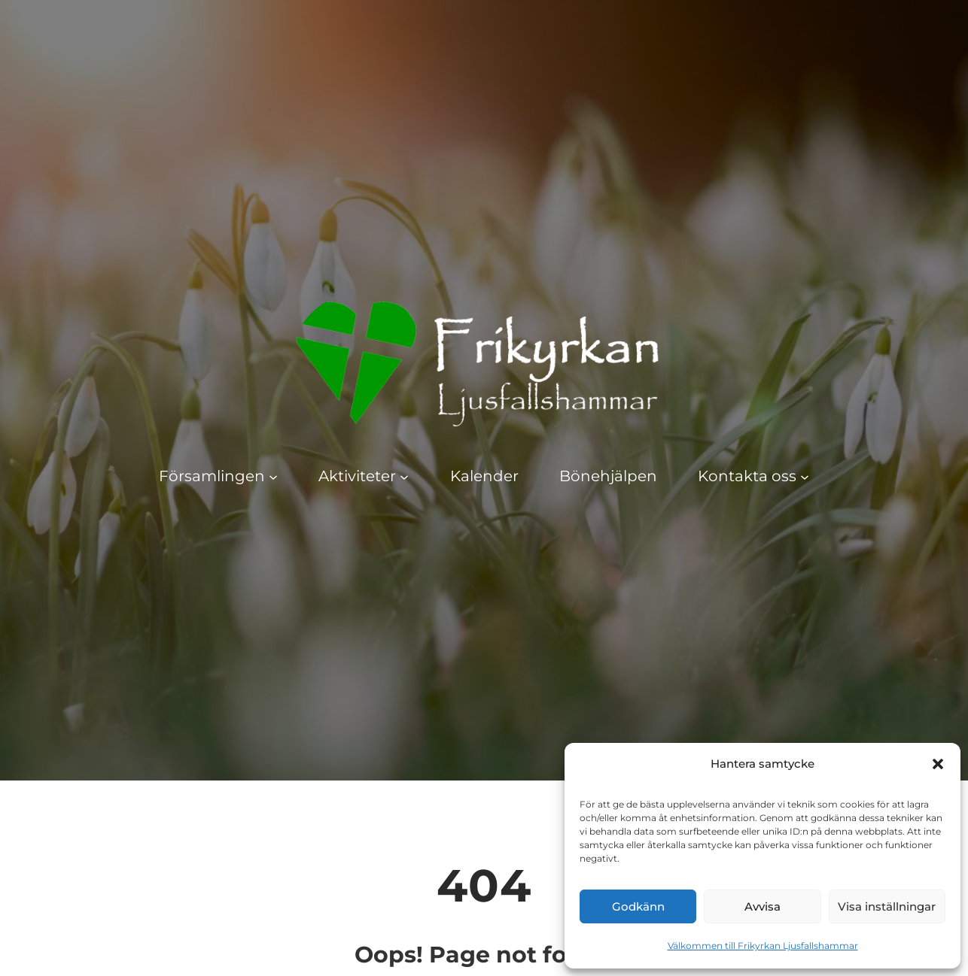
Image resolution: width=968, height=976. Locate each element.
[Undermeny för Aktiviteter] (404, 475)
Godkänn (638, 906)
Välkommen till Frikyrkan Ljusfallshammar (763, 945)
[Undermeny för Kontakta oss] (804, 475)
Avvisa (762, 906)
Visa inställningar (887, 906)
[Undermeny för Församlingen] (273, 475)
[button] (937, 763)
